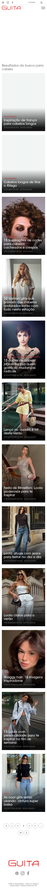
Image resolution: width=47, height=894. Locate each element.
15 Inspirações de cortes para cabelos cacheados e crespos (23, 244)
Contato (31, 2)
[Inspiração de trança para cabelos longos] (23, 102)
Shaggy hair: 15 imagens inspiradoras (23, 679)
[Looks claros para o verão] (23, 597)
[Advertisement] (23, 35)
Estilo (6, 426)
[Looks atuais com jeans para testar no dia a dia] (23, 535)
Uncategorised (10, 117)
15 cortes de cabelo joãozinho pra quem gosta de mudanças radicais (20, 365)
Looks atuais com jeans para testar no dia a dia (22, 555)
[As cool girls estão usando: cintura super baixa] (23, 783)
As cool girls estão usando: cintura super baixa (21, 801)
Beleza (7, 357)
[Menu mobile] (43, 8)
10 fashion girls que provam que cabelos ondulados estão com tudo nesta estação (21, 304)
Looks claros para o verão (19, 617)
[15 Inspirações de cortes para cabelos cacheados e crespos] (23, 226)
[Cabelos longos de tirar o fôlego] (23, 164)
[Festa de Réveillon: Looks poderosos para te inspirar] (23, 473)
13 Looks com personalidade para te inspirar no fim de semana (21, 737)
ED (36, 886)
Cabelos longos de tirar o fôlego (22, 184)
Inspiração (22, 357)
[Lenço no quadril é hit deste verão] (23, 411)
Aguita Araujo (26, 128)
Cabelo (13, 357)
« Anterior (6, 825)
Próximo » (26, 832)
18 (21, 833)
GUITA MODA (28, 251)
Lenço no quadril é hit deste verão (21, 431)
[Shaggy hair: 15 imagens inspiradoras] (23, 659)
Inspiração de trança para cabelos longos (20, 122)
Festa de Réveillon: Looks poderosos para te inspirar (23, 491)
